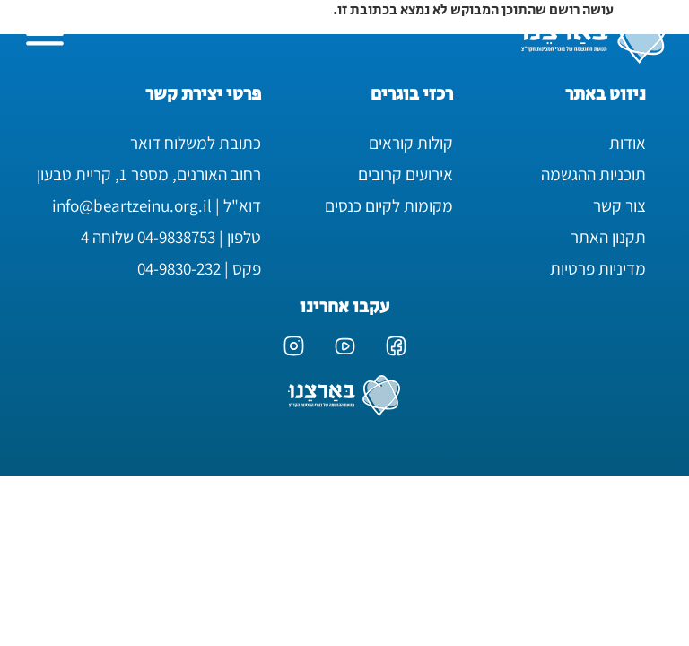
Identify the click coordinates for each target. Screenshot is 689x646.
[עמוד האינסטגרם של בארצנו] (294, 346)
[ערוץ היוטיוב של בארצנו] (345, 346)
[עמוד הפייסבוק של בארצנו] (396, 346)
